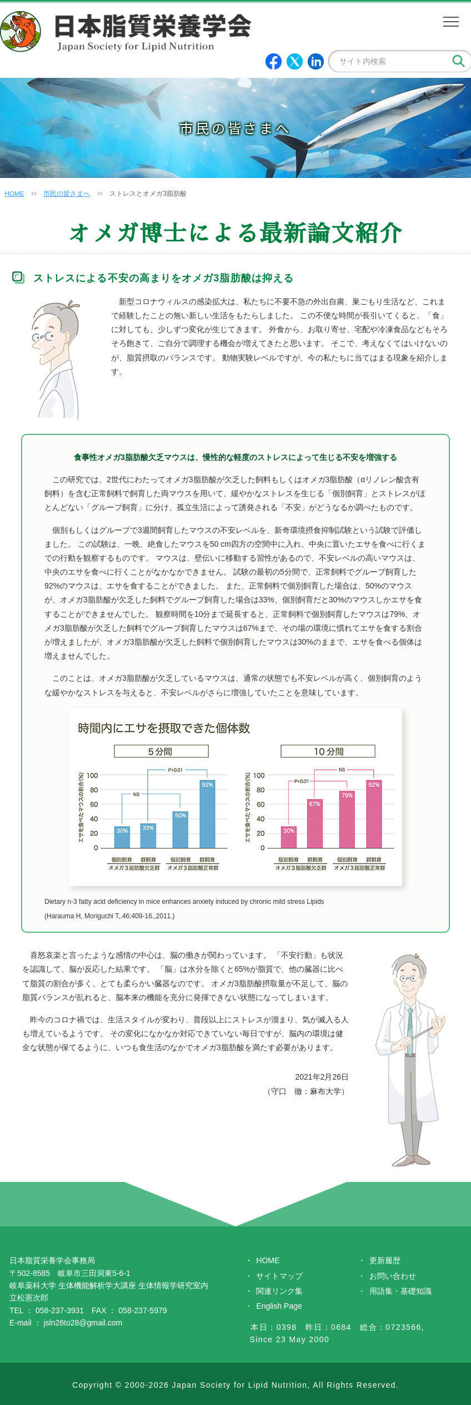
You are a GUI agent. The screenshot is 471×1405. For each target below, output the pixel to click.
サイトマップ (279, 1276)
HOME (14, 193)
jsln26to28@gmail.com (82, 1322)
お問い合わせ (392, 1276)
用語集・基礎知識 (400, 1291)
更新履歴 (384, 1260)
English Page (279, 1306)
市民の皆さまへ (67, 193)
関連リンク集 (279, 1291)
